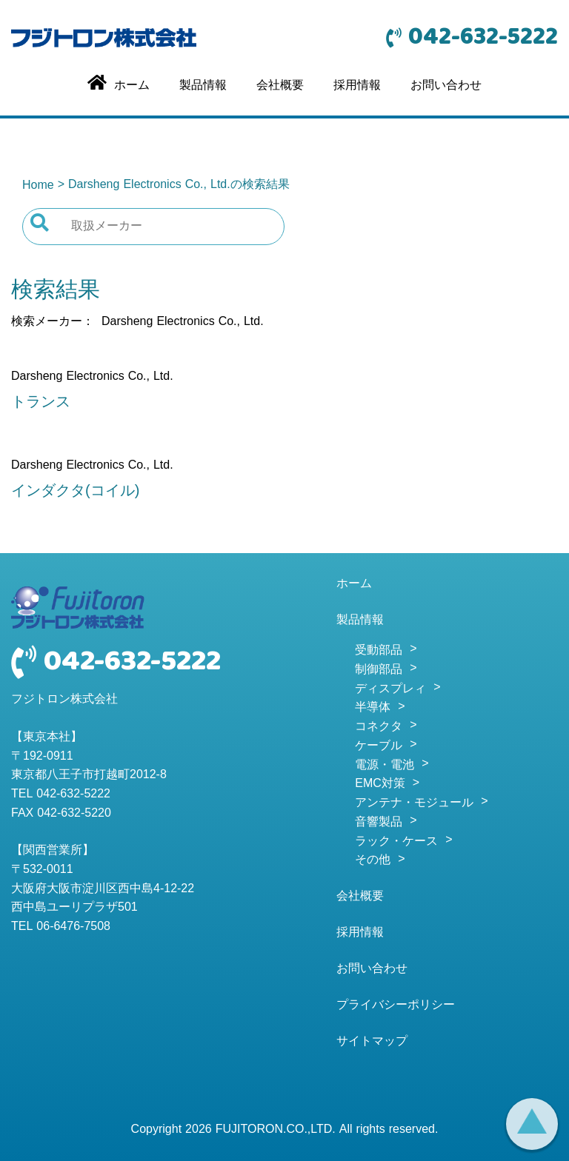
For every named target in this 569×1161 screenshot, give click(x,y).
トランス (40, 403)
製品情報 (203, 86)
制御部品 (378, 670)
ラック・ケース (396, 841)
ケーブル (378, 746)
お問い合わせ (446, 86)
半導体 (372, 707)
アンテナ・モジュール (414, 803)
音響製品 (378, 822)
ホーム (354, 584)
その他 (372, 860)
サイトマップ (371, 1041)
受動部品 (378, 650)
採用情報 (357, 86)
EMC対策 (380, 784)
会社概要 (280, 86)
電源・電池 (384, 765)
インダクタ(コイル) (75, 491)
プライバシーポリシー (395, 1005)
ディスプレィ (390, 689)
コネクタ (378, 727)
